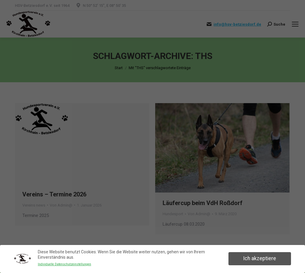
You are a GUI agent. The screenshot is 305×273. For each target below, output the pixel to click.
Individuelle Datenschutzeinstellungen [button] (64, 264)
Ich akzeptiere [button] (259, 258)
